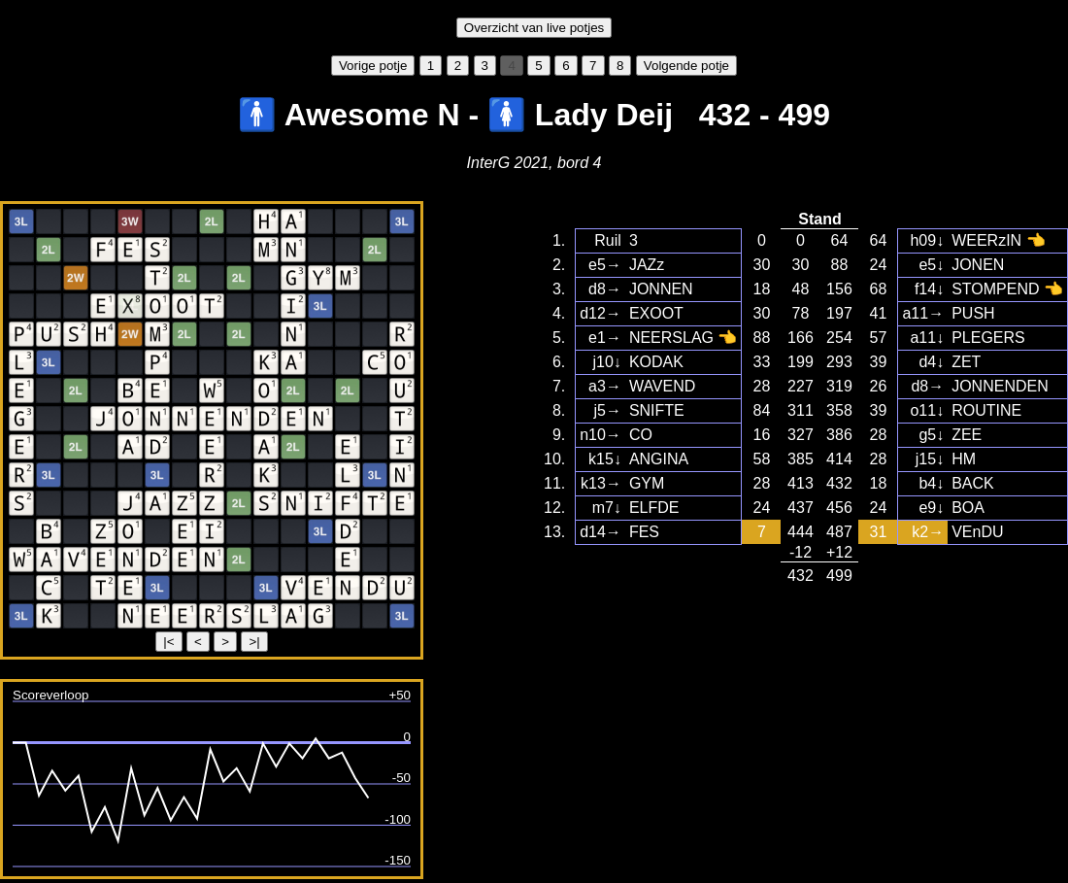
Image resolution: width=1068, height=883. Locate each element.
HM (963, 459)
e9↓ (931, 507)
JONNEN (661, 289)
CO (640, 434)
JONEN (977, 264)
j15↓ (930, 459)
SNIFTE (656, 410)
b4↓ (931, 483)
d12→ (600, 313)
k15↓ (604, 459)
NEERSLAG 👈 (683, 337)
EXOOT (656, 313)
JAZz (646, 264)
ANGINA (658, 459)
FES (644, 532)
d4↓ (931, 362)
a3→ (604, 386)
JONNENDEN (1000, 386)
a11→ (923, 313)
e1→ (604, 337)
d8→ (604, 289)
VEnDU (977, 532)
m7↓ (606, 507)
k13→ (601, 483)
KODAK (656, 362)
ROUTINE (986, 410)
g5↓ (931, 434)
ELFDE (654, 507)
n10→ (600, 434)
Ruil (607, 240)
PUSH (972, 313)
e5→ (604, 264)
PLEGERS (988, 337)
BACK (972, 483)
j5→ (606, 410)
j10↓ (607, 362)
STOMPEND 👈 (1007, 289)
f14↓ (929, 289)
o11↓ (927, 410)
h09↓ (927, 240)
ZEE (966, 434)
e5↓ (931, 264)
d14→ (600, 532)
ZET (966, 362)
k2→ (928, 532)
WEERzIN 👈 (998, 240)
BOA (968, 507)
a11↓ (927, 337)
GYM (646, 483)
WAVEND (662, 386)
